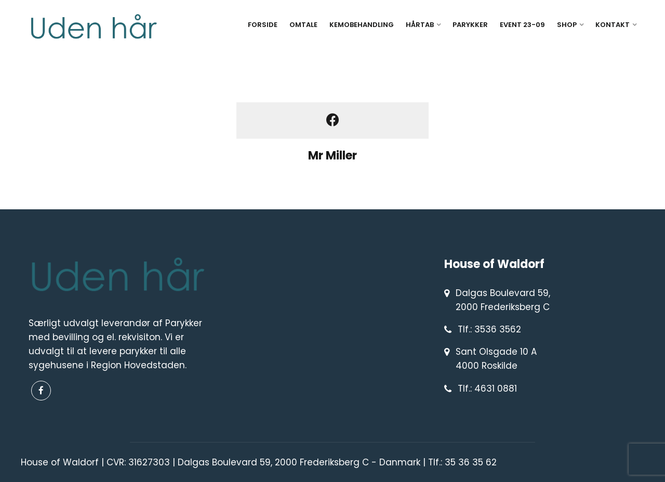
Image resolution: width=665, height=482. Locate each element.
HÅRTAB (420, 25)
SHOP (567, 25)
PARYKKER (470, 25)
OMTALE (303, 25)
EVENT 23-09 (522, 25)
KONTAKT (612, 25)
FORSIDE (262, 25)
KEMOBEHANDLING (361, 25)
